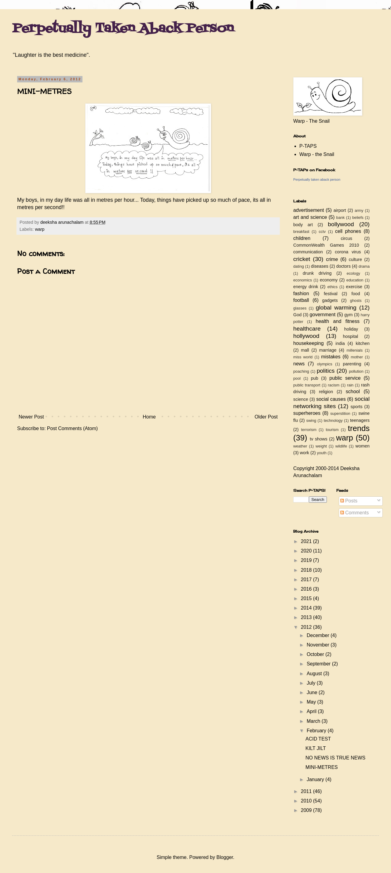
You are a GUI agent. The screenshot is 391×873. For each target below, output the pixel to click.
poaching (301, 371)
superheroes (306, 413)
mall (305, 350)
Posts (348, 500)
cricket (301, 259)
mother (357, 357)
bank (340, 217)
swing (311, 420)
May (312, 702)
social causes (330, 399)
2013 (307, 617)
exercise (354, 286)
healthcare (307, 328)
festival (331, 293)
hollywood (306, 336)
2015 (307, 598)
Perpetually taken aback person (316, 179)
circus (346, 238)
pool (297, 378)
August (315, 673)
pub (314, 378)
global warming (336, 307)
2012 (307, 627)
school (353, 391)
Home (149, 416)
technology (333, 420)
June (313, 692)
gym (348, 314)
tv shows (318, 438)
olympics (324, 364)
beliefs (358, 217)
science (300, 399)
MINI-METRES (321, 767)
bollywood (341, 224)
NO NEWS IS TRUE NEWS (335, 757)
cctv (322, 231)
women (363, 446)
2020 (307, 550)
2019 (307, 560)
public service (344, 378)
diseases (319, 266)
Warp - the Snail (316, 154)
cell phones (348, 231)
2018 (307, 570)
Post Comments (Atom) (72, 428)
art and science (310, 217)
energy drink (305, 286)
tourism (332, 429)
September (319, 663)
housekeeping (308, 343)
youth (322, 453)
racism (333, 385)
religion (326, 391)
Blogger (224, 857)
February (317, 730)
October (316, 654)
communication (308, 251)
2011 (307, 791)
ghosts (356, 300)
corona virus (348, 251)
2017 (307, 579)
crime (332, 259)
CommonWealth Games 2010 (326, 245)
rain (350, 385)
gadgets (330, 300)
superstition (340, 413)
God (297, 314)
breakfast (301, 231)
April (312, 711)
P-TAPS (308, 146)
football (301, 300)
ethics (332, 286)
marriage (328, 350)
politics (326, 371)
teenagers (360, 420)
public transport (306, 385)
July (312, 683)
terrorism (308, 429)
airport (340, 210)
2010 (307, 800)
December (319, 635)
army (359, 210)
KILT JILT (315, 748)
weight (321, 446)
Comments (354, 512)
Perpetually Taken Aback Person (123, 28)
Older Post (266, 416)
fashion (301, 293)
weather (300, 446)
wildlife (341, 446)
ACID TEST (318, 738)
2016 (307, 589)
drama (364, 266)
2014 (307, 607)
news (299, 363)
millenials (354, 350)
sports (357, 406)
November (319, 644)
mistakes (330, 356)
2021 (307, 541)
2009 (307, 810)
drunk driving (317, 273)
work (304, 452)
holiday (351, 329)
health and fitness (338, 321)
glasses (299, 308)
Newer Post (31, 416)
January (316, 779)
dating (298, 266)
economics (302, 280)
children (301, 238)
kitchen (363, 343)
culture (355, 259)
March (314, 721)
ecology (353, 273)
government (323, 314)
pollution (356, 371)
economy (329, 279)
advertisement (308, 210)
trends (359, 428)
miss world (302, 357)
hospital (350, 336)
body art (303, 224)
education (355, 280)
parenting (352, 363)
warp (39, 229)
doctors (343, 266)
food (355, 293)
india (340, 343)
